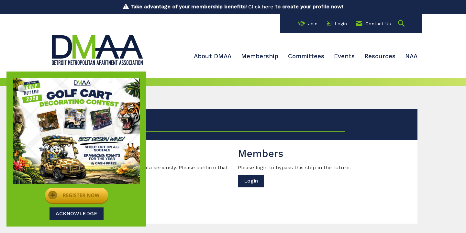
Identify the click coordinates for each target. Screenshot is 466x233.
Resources (379, 56)
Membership (259, 56)
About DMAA (212, 56)
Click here (260, 7)
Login (251, 181)
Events (344, 56)
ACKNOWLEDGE (76, 213)
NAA (411, 56)
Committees (306, 56)
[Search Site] (402, 24)
